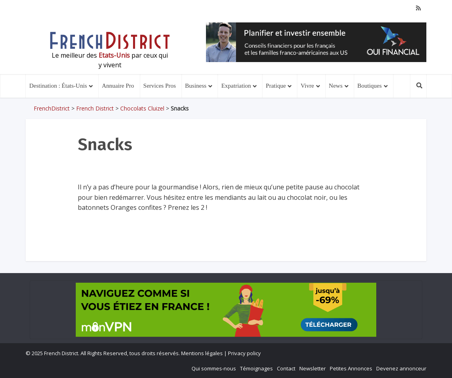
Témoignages (256, 368)
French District (95, 108)
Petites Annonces (351, 368)
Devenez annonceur (401, 368)
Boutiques (369, 85)
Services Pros (159, 85)
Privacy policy (244, 353)
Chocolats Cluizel (142, 108)
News (336, 85)
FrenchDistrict (52, 108)
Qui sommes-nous (214, 368)
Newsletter (312, 368)
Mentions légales (202, 353)
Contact (286, 368)
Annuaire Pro (118, 85)
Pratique (276, 85)
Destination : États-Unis (58, 85)
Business (195, 85)
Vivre (307, 85)
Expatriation (236, 85)
